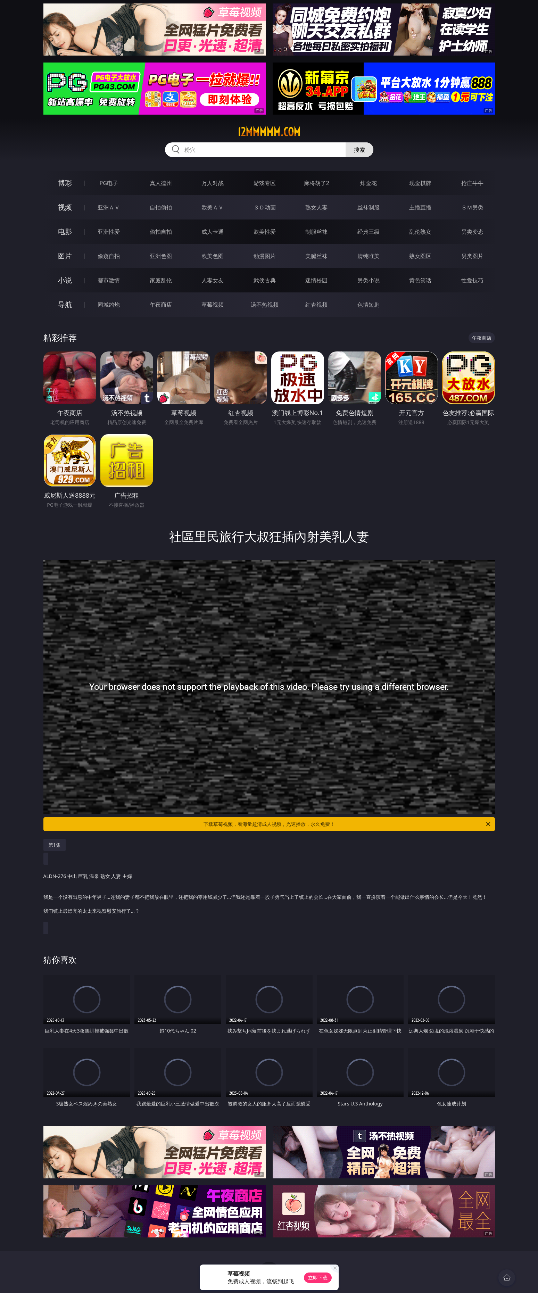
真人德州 (161, 183)
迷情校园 (316, 280)
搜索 (359, 150)
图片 (65, 255)
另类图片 (472, 256)
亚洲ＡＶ (109, 207)
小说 (65, 280)
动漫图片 (265, 256)
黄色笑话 (420, 280)
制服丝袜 (316, 231)
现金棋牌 (420, 183)
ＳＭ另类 (472, 207)
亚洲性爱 (109, 231)
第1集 (54, 845)
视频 (65, 207)
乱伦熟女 (420, 231)
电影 (65, 231)
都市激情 (109, 280)
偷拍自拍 (161, 231)
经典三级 (368, 231)
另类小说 (368, 280)
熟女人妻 (316, 207)
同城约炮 (109, 304)
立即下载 (318, 1277)
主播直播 (420, 207)
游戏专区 (265, 183)
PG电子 (109, 183)
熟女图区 (420, 256)
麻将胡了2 (316, 183)
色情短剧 (368, 304)
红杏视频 (316, 304)
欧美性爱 (265, 231)
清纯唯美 (368, 256)
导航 (65, 304)
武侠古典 (265, 280)
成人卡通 (212, 231)
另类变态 (472, 231)
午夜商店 (161, 304)
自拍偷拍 (161, 207)
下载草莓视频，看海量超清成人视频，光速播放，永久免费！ (347, 824)
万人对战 (212, 183)
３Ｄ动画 (265, 207)
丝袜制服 (368, 207)
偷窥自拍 (109, 256)
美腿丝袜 (316, 256)
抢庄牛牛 (472, 183)
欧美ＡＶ (212, 207)
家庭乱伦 (161, 280)
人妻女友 (212, 280)
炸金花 (368, 183)
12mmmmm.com (269, 132)
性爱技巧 (472, 280)
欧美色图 (212, 256)
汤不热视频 (265, 304)
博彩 (65, 183)
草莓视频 (212, 304)
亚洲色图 (161, 256)
